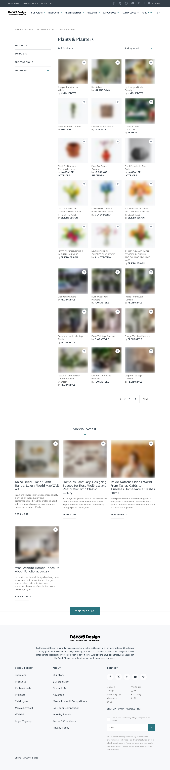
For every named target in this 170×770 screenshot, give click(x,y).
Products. (21, 45)
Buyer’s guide (61, 681)
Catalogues (109, 13)
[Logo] (17, 13)
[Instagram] (127, 3)
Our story (14, 3)
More (146, 13)
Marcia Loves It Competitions (70, 701)
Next (145, 399)
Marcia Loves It (130, 13)
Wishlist (153, 3)
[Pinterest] (140, 3)
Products (53, 13)
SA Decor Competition (66, 708)
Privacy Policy (61, 727)
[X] (121, 3)
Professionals (73, 13)
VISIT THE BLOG (85, 611)
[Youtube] (133, 3)
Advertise (46, 3)
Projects (92, 13)
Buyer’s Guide (31, 3)
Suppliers (37, 13)
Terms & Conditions (64, 721)
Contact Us (59, 688)
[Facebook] (114, 3)
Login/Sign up (23, 721)
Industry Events (62, 714)
